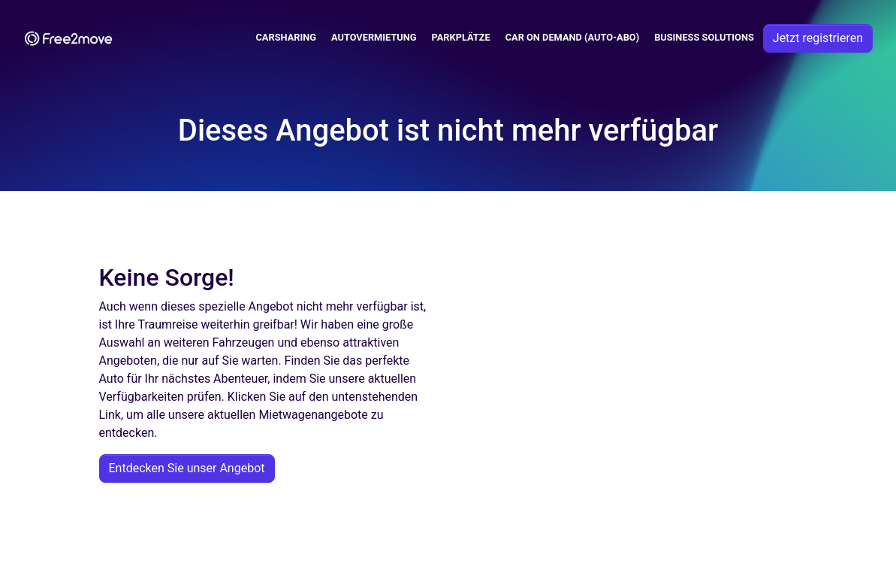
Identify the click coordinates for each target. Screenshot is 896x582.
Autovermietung (374, 37)
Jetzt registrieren (818, 38)
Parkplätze (461, 37)
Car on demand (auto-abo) (572, 37)
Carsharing (286, 37)
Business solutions (704, 37)
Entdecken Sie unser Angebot (187, 468)
